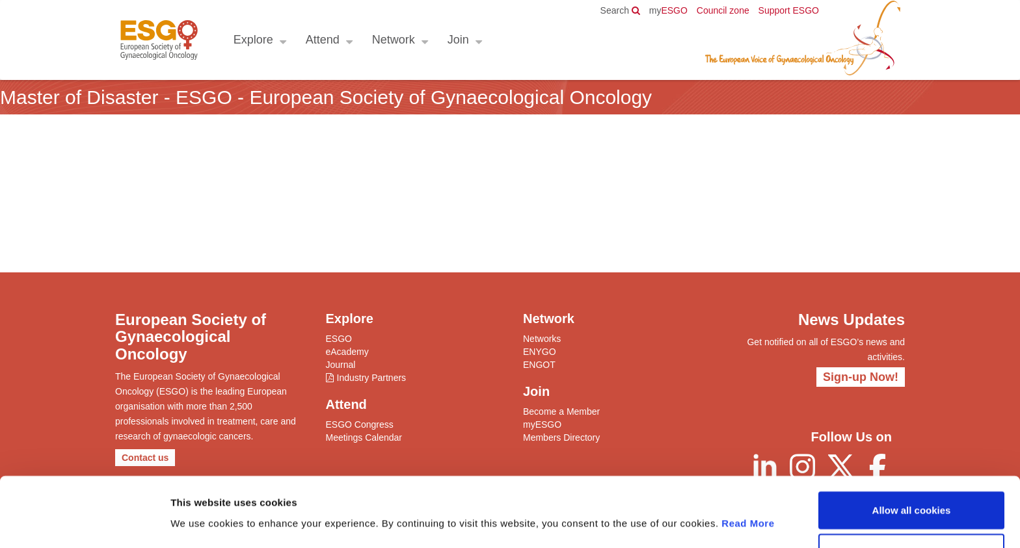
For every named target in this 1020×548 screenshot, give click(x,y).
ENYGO (539, 351)
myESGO (542, 424)
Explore (253, 39)
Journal (341, 364)
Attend (322, 39)
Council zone (723, 10)
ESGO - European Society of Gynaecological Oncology (158, 40)
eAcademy (347, 351)
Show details (682, 522)
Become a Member (561, 411)
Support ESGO (788, 10)
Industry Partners (372, 377)
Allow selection (911, 509)
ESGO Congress (360, 424)
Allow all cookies (911, 467)
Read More (747, 480)
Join (457, 39)
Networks (542, 338)
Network (392, 39)
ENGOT (539, 364)
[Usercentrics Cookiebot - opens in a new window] (84, 522)
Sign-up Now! (860, 377)
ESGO (668, 10)
